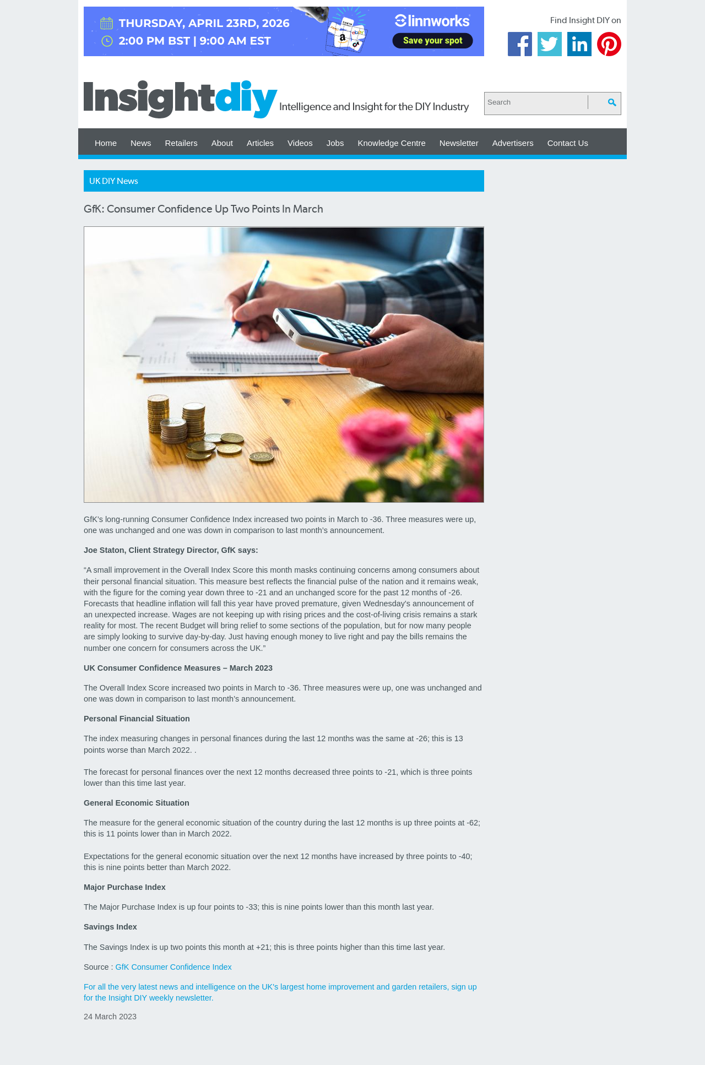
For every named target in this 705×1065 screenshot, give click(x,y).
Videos (300, 143)
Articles (260, 143)
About (222, 143)
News (141, 143)
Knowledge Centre (391, 143)
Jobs (335, 143)
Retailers (181, 143)
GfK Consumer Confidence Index (174, 967)
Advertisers (513, 143)
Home (106, 143)
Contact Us (567, 143)
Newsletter (459, 143)
